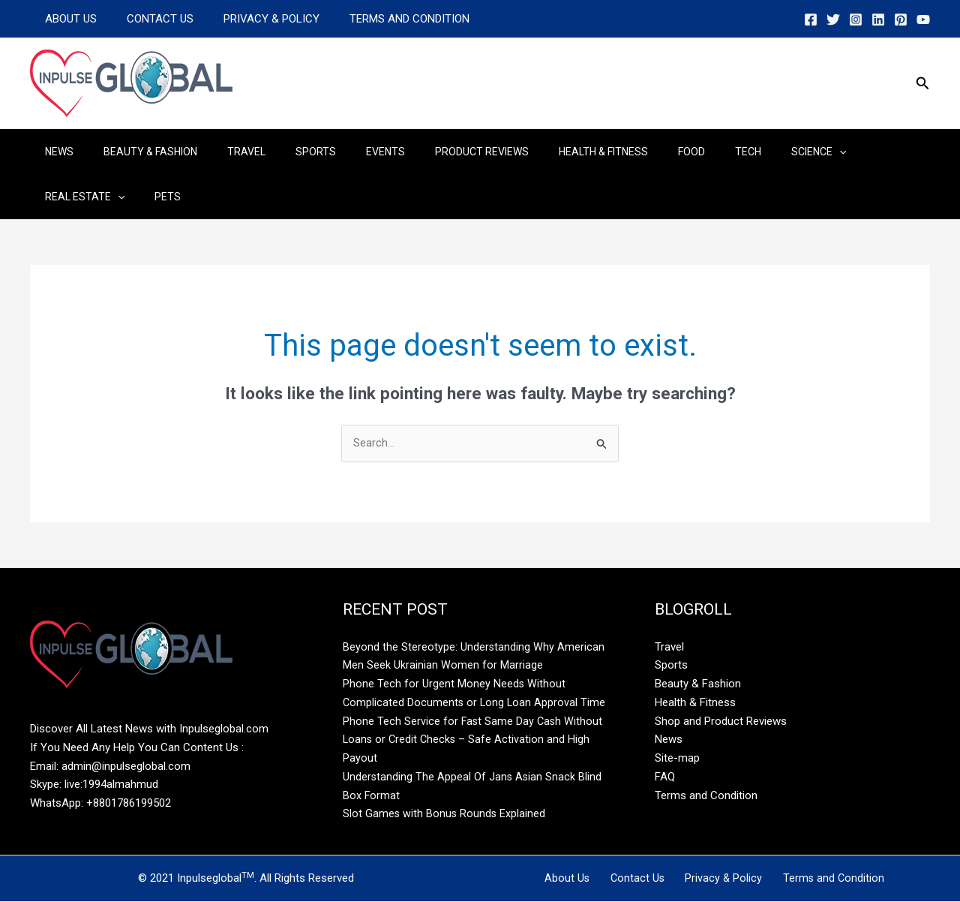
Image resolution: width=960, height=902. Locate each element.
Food (624, 152)
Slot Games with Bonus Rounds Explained (445, 814)
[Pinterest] (901, 19)
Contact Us (149, 19)
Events (345, 152)
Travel (224, 152)
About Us (67, 19)
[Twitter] (833, 19)
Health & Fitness (545, 152)
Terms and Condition (383, 19)
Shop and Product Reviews (721, 722)
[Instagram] (855, 19)
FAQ (665, 777)
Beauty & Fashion (137, 152)
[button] (923, 84)
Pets (53, 197)
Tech (671, 152)
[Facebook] (811, 19)
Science (733, 151)
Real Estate (821, 151)
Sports (284, 152)
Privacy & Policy (253, 19)
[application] (753, 151)
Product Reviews (432, 152)
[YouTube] (923, 19)
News (54, 152)
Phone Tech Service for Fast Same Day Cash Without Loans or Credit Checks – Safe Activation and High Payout (474, 740)
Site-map (677, 758)
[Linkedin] (878, 19)
